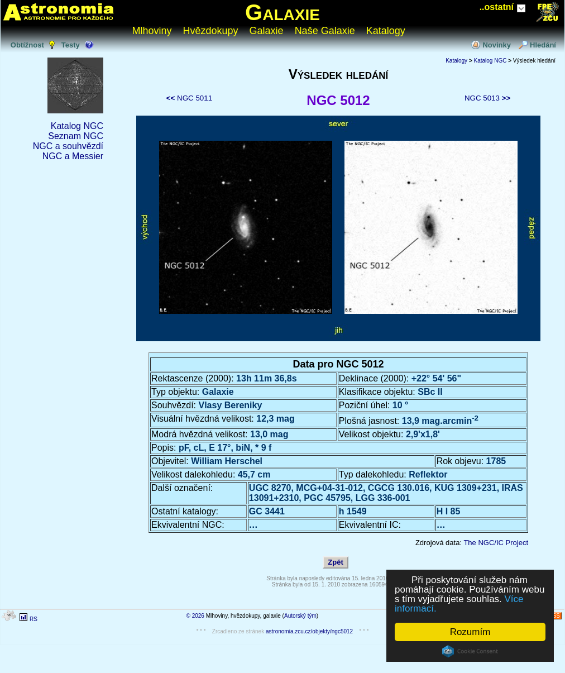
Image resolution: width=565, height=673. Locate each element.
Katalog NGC (77, 126)
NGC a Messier (72, 156)
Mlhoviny (152, 30)
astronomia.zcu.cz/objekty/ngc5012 (309, 631)
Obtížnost (27, 45)
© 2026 (195, 616)
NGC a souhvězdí (68, 146)
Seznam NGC (75, 136)
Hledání (543, 45)
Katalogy (385, 30)
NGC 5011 (189, 98)
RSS (554, 616)
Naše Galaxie (325, 30)
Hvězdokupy (210, 30)
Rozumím (470, 632)
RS (33, 619)
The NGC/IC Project (495, 542)
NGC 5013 (487, 98)
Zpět (335, 562)
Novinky (496, 45)
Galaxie (282, 12)
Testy (70, 45)
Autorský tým (300, 616)
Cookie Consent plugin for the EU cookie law (470, 651)
